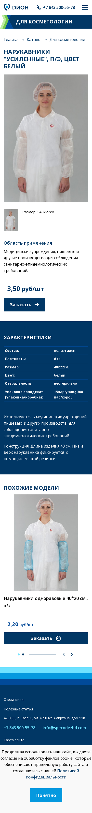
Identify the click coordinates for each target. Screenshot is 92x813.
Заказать (24, 304)
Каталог (34, 39)
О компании (14, 699)
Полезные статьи (18, 709)
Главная (11, 39)
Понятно (46, 795)
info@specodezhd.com (64, 727)
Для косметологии (67, 39)
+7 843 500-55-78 (59, 7)
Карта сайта (14, 740)
